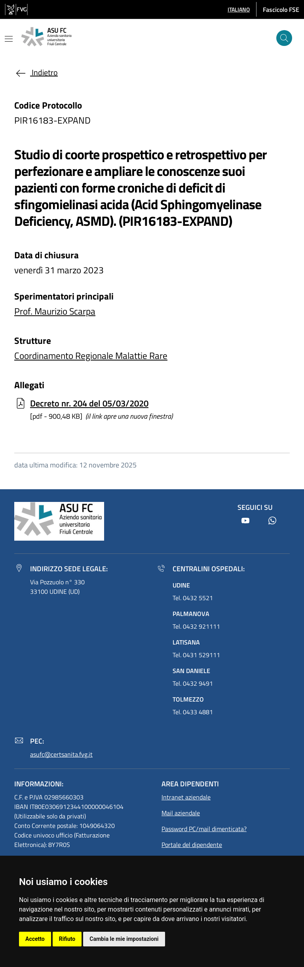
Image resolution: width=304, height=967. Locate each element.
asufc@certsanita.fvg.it (61, 754)
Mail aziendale (181, 813)
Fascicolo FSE (281, 9)
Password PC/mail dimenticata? (204, 828)
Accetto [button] (35, 939)
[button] (238, 9)
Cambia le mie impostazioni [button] (123, 939)
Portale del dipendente (192, 844)
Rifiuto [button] (67, 939)
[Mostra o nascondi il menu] (8, 39)
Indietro (36, 72)
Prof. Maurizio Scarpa (54, 311)
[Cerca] (284, 38)
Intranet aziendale (186, 797)
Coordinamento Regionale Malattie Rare (90, 355)
